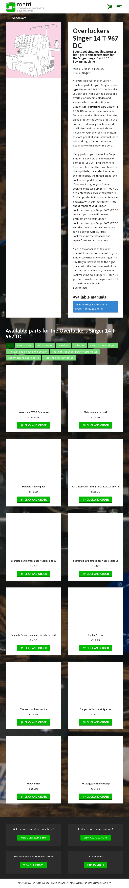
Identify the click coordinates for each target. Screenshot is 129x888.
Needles (63, 345)
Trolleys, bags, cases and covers (27, 351)
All (9, 345)
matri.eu (64, 883)
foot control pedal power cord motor (75, 351)
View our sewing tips (33, 837)
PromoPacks (45, 345)
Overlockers (16, 18)
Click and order (33, 425)
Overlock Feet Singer (102, 345)
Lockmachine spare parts (23, 357)
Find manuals (95, 865)
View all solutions (96, 837)
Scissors (79, 345)
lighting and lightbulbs (59, 357)
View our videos (33, 865)
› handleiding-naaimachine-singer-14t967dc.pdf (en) (92, 306)
